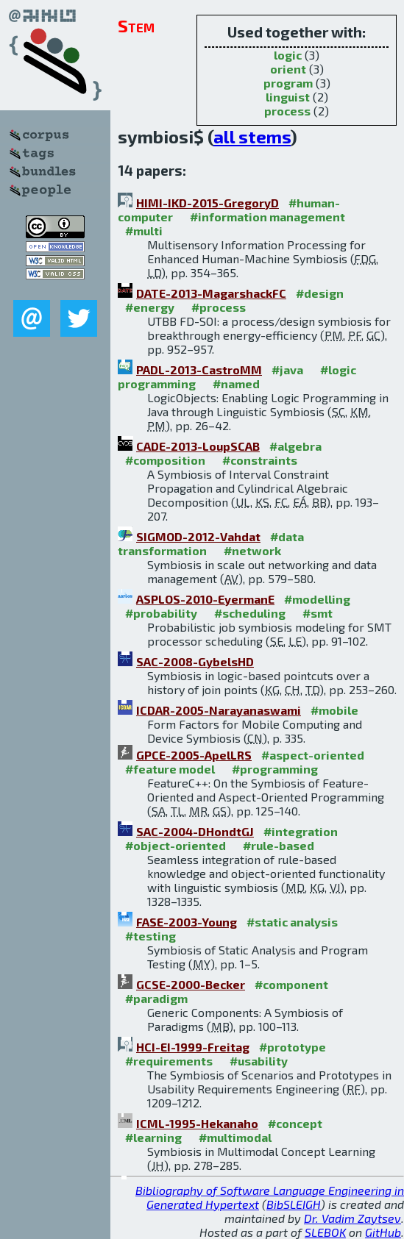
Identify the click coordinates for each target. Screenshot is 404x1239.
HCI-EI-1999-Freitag (192, 1047)
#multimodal (235, 1137)
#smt (317, 613)
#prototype (292, 1047)
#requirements (169, 1061)
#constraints (259, 460)
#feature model (170, 769)
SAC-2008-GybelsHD (195, 661)
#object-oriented (175, 845)
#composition (165, 460)
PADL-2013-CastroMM (199, 369)
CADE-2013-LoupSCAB (198, 446)
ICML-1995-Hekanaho (197, 1123)
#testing (150, 936)
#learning (153, 1137)
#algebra (295, 446)
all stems (252, 136)
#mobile (334, 710)
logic (288, 55)
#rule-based (278, 845)
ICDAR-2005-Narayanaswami (218, 710)
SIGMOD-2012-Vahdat (198, 536)
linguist (288, 97)
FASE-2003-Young (186, 922)
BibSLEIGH (293, 1204)
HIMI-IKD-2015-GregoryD (207, 203)
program (288, 83)
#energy (149, 307)
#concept (295, 1123)
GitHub (383, 1232)
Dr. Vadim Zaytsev (352, 1218)
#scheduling (250, 613)
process (287, 111)
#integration (300, 831)
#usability (259, 1061)
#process (218, 307)
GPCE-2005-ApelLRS (194, 755)
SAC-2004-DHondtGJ (195, 831)
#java (287, 369)
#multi (144, 231)
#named (236, 383)
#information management (267, 217)
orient (288, 69)
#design (320, 293)
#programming (275, 769)
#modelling (317, 599)
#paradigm (156, 998)
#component (291, 984)
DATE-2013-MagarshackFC (211, 293)
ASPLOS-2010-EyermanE (205, 599)
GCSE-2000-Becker (190, 984)
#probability (161, 613)
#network (252, 550)
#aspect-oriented (312, 755)
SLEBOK (325, 1232)
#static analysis (292, 922)
